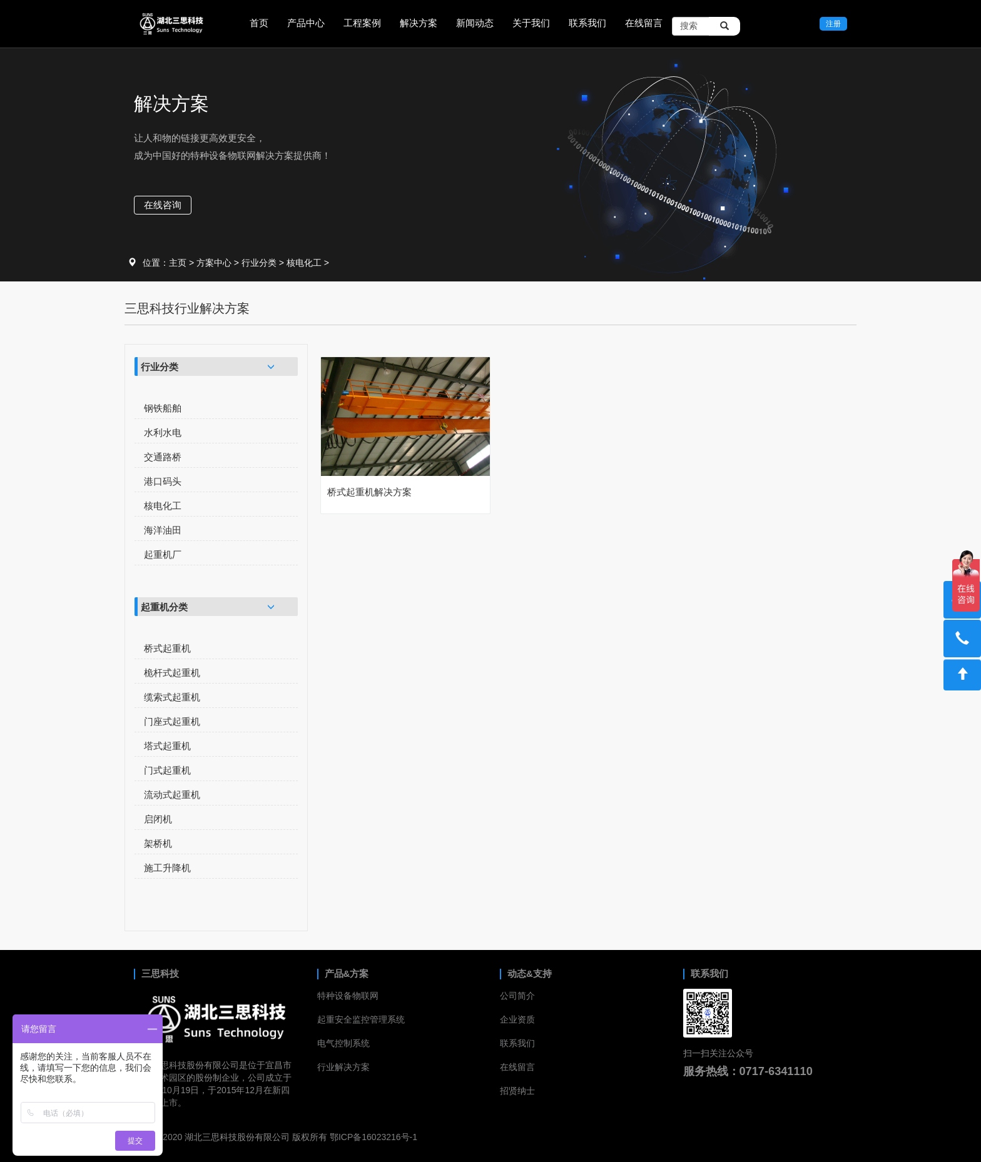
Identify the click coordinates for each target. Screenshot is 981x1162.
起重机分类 (164, 607)
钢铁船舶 (162, 408)
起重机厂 (162, 554)
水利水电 (162, 432)
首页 (259, 23)
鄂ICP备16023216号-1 (373, 1137)
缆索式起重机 (172, 697)
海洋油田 (162, 530)
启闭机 (158, 819)
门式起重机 (167, 770)
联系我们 (587, 23)
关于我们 (531, 23)
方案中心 (213, 263)
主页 (177, 263)
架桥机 (158, 843)
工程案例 (362, 23)
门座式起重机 (172, 721)
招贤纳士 (517, 1091)
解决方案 (418, 23)
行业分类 (259, 263)
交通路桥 (162, 457)
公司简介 (517, 996)
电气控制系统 (343, 1043)
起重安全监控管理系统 (361, 1019)
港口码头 (162, 481)
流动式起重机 (172, 794)
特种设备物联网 (348, 996)
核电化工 (304, 263)
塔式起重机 (167, 745)
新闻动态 (475, 23)
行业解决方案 (343, 1067)
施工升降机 (167, 867)
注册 (833, 23)
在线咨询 (162, 205)
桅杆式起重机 (172, 672)
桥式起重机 (167, 648)
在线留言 (644, 23)
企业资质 (517, 1019)
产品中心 (306, 23)
